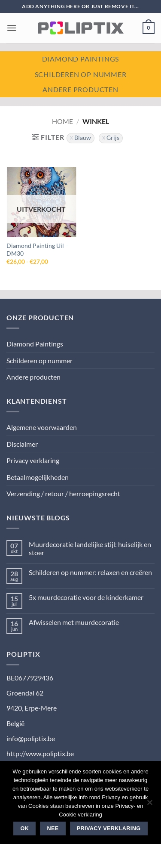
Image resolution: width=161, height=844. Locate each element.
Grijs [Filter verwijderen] (112, 137)
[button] (11, 27)
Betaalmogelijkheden (37, 477)
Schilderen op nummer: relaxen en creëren (90, 572)
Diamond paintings (80, 59)
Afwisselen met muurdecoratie (74, 622)
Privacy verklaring (32, 460)
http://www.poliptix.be (40, 753)
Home (62, 121)
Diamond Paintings (34, 344)
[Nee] (149, 805)
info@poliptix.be (30, 738)
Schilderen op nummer (81, 74)
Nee (53, 828)
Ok (25, 828)
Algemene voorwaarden (41, 427)
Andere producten (80, 89)
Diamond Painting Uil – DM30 (37, 249)
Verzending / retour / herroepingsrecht (63, 493)
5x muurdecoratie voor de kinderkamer (86, 597)
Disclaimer (22, 444)
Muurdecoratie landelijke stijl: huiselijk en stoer (90, 548)
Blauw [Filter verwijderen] (82, 137)
